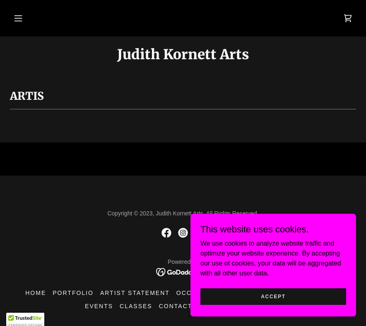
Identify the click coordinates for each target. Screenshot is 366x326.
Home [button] (35, 293)
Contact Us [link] (182, 306)
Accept (273, 313)
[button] (18, 18)
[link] (348, 18)
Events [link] (99, 306)
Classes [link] (136, 306)
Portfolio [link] (73, 293)
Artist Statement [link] (135, 293)
